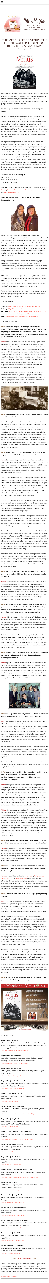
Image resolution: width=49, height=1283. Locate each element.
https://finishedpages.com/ (10, 1101)
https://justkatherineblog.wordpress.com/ (15, 1063)
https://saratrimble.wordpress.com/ (12, 1152)
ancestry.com (29, 876)
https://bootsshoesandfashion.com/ (13, 1088)
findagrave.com (39, 876)
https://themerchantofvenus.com (19, 309)
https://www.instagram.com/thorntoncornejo (24, 314)
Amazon (3, 190)
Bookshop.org (27, 190)
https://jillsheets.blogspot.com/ (11, 1253)
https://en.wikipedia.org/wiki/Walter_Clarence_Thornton (27, 311)
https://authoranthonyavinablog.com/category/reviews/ (19, 1177)
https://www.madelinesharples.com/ (12, 1190)
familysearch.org (6, 878)
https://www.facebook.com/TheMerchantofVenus (24, 306)
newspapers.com (21, 878)
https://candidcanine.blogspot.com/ (12, 1241)
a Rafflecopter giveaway (9, 1276)
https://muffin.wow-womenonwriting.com (14, 1050)
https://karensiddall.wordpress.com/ (13, 1215)
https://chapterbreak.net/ (9, 1126)
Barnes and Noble (13, 190)
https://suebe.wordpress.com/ (11, 1165)
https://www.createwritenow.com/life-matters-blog (17, 1114)
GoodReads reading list (12, 192)
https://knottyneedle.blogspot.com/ (12, 1076)
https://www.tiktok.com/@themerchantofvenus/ (22, 316)
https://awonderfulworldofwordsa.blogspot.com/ (17, 1139)
